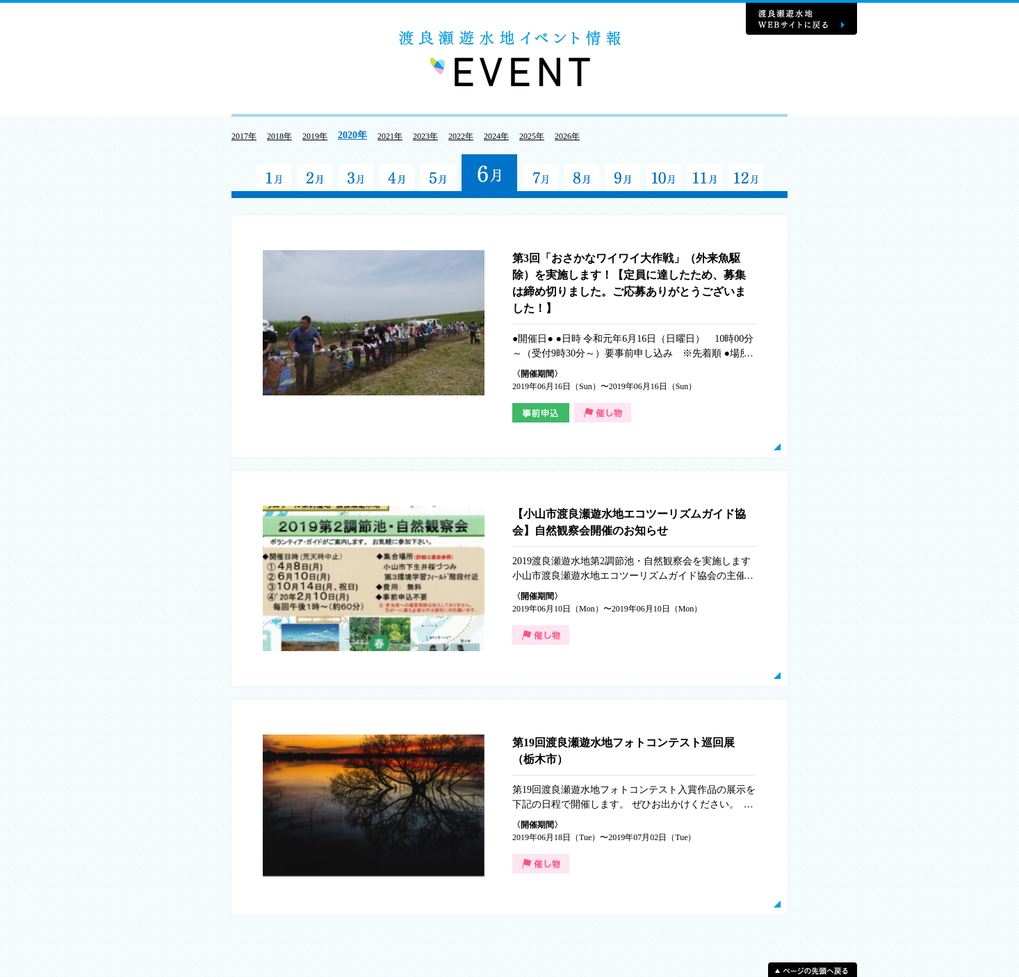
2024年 (496, 136)
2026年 (567, 136)
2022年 (460, 136)
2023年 (425, 136)
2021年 (389, 136)
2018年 (279, 136)
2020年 (352, 135)
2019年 (314, 136)
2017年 (243, 136)
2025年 (531, 136)
